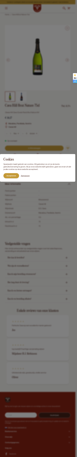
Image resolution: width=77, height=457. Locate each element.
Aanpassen (25, 176)
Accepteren (11, 176)
